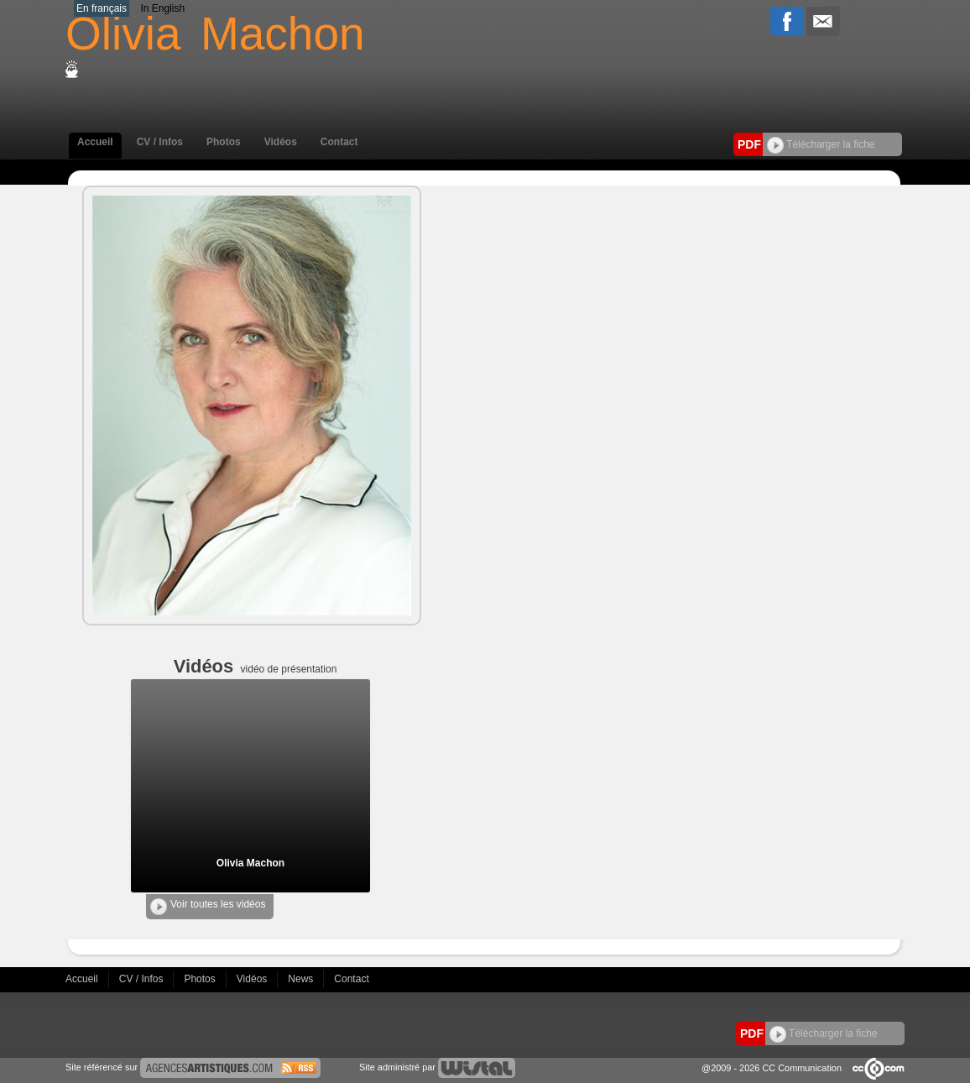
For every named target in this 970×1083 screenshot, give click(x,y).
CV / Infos (160, 142)
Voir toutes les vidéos (207, 906)
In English (162, 8)
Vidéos (280, 142)
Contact (339, 142)
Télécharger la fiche (821, 144)
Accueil (95, 142)
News (302, 979)
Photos (223, 142)
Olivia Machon (250, 863)
